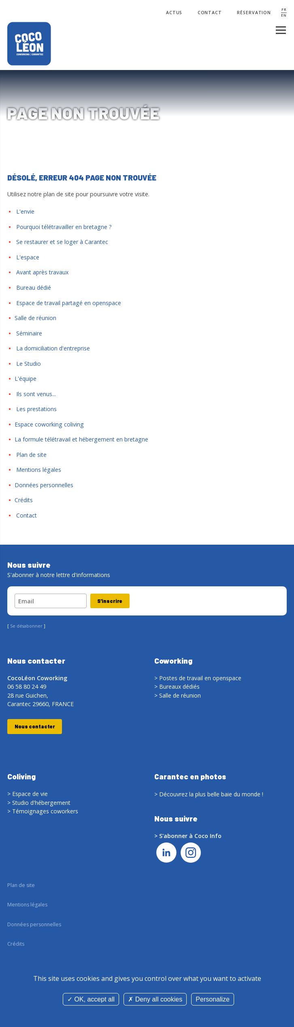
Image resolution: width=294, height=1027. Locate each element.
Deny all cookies (155, 999)
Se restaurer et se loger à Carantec (61, 242)
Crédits (24, 500)
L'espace (27, 257)
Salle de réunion (36, 318)
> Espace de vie (28, 794)
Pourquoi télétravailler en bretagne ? (64, 227)
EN (284, 15)
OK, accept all (91, 999)
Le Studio (28, 363)
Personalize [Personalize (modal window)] (213, 999)
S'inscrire (110, 601)
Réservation (253, 13)
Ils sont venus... (35, 394)
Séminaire (28, 333)
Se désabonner (26, 626)
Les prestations (36, 409)
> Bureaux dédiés (177, 686)
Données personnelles (44, 485)
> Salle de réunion (177, 695)
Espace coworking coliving (49, 424)
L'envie (24, 211)
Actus (173, 13)
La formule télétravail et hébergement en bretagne (82, 439)
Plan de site (31, 454)
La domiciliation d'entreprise (53, 348)
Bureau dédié (33, 287)
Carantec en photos (190, 776)
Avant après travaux (42, 272)
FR (284, 10)
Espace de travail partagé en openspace (69, 303)
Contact (209, 13)
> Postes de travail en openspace (198, 678)
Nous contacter (35, 727)
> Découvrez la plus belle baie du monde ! (209, 794)
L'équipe (26, 378)
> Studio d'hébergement (39, 803)
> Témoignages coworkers (43, 811)
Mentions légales (38, 469)
